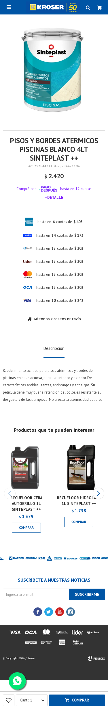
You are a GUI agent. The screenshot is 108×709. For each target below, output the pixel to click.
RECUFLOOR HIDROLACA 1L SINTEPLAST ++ (79, 500)
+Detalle (54, 197)
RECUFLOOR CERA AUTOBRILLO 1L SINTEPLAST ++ (26, 503)
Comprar (80, 700)
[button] (98, 493)
